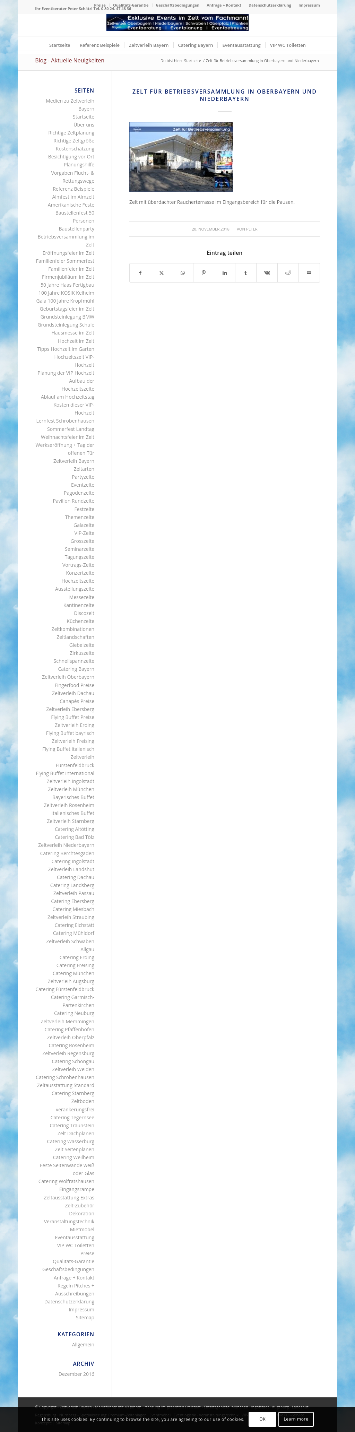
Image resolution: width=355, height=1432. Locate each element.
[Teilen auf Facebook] (140, 272)
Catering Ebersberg (72, 901)
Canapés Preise (77, 701)
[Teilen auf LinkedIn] (224, 272)
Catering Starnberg (73, 1093)
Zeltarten (84, 469)
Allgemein (83, 1344)
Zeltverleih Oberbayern (68, 677)
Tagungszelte (79, 557)
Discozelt (84, 613)
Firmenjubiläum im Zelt (68, 277)
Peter (252, 229)
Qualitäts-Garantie (131, 5)
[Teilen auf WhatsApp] (182, 272)
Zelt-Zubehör (79, 1205)
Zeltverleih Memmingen (67, 1021)
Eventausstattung (74, 1237)
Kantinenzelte (78, 605)
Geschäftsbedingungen (178, 5)
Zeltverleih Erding (74, 725)
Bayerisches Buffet (73, 797)
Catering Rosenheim (71, 1045)
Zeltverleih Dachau (73, 693)
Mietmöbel (82, 1229)
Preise (100, 5)
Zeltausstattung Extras (69, 1197)
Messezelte (81, 597)
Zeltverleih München (71, 789)
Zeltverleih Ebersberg (70, 709)
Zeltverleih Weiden (73, 1069)
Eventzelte (82, 484)
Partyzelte (83, 477)
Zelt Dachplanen (76, 1133)
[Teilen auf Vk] (267, 272)
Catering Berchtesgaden (67, 853)
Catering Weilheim (73, 1157)
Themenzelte (79, 517)
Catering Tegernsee (72, 1117)
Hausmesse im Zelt (72, 332)
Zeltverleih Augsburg (71, 981)
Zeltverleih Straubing (70, 917)
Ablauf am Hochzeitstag (67, 396)
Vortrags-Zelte (78, 565)
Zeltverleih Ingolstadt (70, 781)
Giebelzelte (81, 645)
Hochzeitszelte (78, 581)
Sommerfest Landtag (70, 429)
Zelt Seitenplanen (74, 1149)
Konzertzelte (80, 573)
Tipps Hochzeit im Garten (65, 349)
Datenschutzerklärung (270, 5)
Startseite (83, 116)
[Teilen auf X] (161, 272)
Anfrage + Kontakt (224, 5)
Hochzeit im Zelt (76, 341)
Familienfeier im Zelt (71, 269)
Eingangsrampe (76, 1189)
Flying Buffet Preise (72, 717)
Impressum (309, 5)
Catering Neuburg (74, 1013)
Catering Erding (77, 957)
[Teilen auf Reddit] (288, 272)
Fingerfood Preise (74, 685)
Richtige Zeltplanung (71, 132)
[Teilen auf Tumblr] (245, 272)
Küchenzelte (80, 621)
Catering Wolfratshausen (66, 1181)
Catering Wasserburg (70, 1141)
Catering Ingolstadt (72, 861)
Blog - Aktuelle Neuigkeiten (69, 60)
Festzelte (84, 509)
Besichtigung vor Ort (71, 156)
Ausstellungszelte (74, 588)
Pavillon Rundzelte (73, 500)
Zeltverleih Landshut (71, 869)
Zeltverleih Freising (73, 741)
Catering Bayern (76, 669)
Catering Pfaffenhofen (69, 1029)
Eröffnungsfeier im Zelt (68, 253)
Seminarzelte (79, 549)
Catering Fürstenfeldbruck (64, 989)
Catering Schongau (73, 1061)
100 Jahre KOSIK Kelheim (66, 292)
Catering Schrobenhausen (65, 1077)
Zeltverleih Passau (73, 893)
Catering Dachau (75, 877)
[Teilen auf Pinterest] (203, 272)
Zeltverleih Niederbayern (66, 845)
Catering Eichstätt (74, 925)
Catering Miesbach (73, 909)
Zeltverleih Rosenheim (69, 805)
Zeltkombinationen (72, 629)
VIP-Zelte (84, 533)
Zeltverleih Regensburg (68, 1053)
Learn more (296, 1419)
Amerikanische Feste (71, 204)
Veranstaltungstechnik (69, 1221)
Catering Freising (75, 965)
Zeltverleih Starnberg (70, 821)
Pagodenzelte (79, 492)
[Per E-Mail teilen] (309, 272)
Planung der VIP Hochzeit (65, 373)
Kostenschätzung (75, 148)
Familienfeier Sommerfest (65, 261)
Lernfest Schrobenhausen (65, 420)
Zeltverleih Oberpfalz (70, 1037)
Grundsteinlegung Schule (65, 324)
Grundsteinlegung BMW (67, 316)
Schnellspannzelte (74, 661)
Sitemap (85, 1317)
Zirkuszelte (82, 653)
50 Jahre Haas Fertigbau (67, 284)
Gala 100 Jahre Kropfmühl (65, 300)
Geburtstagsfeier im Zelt (67, 308)
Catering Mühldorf (73, 933)
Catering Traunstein (72, 1125)
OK (262, 1419)
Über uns (83, 124)
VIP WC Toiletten (75, 1245)
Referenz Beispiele (73, 188)
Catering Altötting (74, 829)
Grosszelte (82, 541)
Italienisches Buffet (72, 813)
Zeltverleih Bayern (73, 461)
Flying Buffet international (65, 773)
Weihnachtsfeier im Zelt (67, 437)
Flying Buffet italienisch (68, 749)
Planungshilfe (79, 164)
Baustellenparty (77, 228)
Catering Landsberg (72, 885)
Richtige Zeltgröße (73, 140)
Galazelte (83, 525)
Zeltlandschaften (75, 637)
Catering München (73, 973)
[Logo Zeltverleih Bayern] (177, 25)
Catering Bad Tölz (74, 837)
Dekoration (81, 1213)
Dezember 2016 (76, 1374)
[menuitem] (100, 5)
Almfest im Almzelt (73, 196)
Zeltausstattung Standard (65, 1085)
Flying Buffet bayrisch (70, 733)
